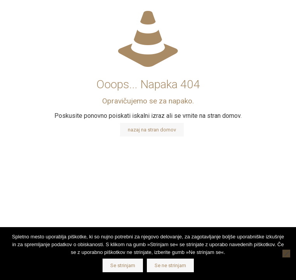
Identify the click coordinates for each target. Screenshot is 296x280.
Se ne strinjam (170, 265)
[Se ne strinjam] (286, 253)
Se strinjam (122, 265)
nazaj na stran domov (152, 130)
